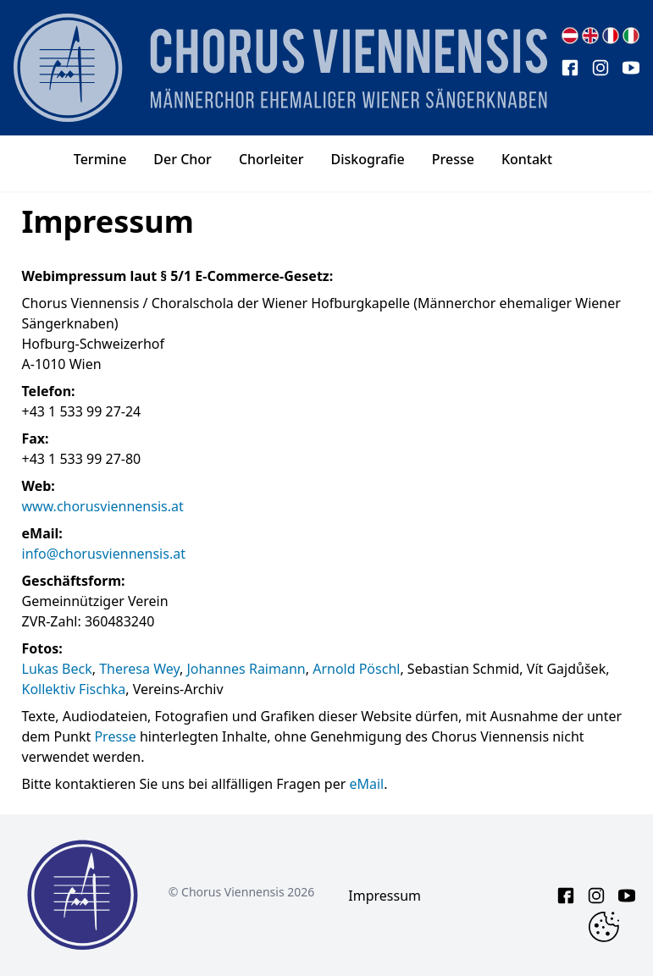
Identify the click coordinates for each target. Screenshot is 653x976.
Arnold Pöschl (356, 668)
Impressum (384, 895)
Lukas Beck (57, 668)
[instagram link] (600, 67)
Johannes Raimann (245, 668)
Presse (115, 736)
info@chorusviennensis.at (103, 553)
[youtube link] (631, 67)
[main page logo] (280, 68)
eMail (366, 784)
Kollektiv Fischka (74, 689)
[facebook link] (570, 67)
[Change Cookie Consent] (604, 927)
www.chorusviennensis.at (103, 506)
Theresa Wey (139, 668)
